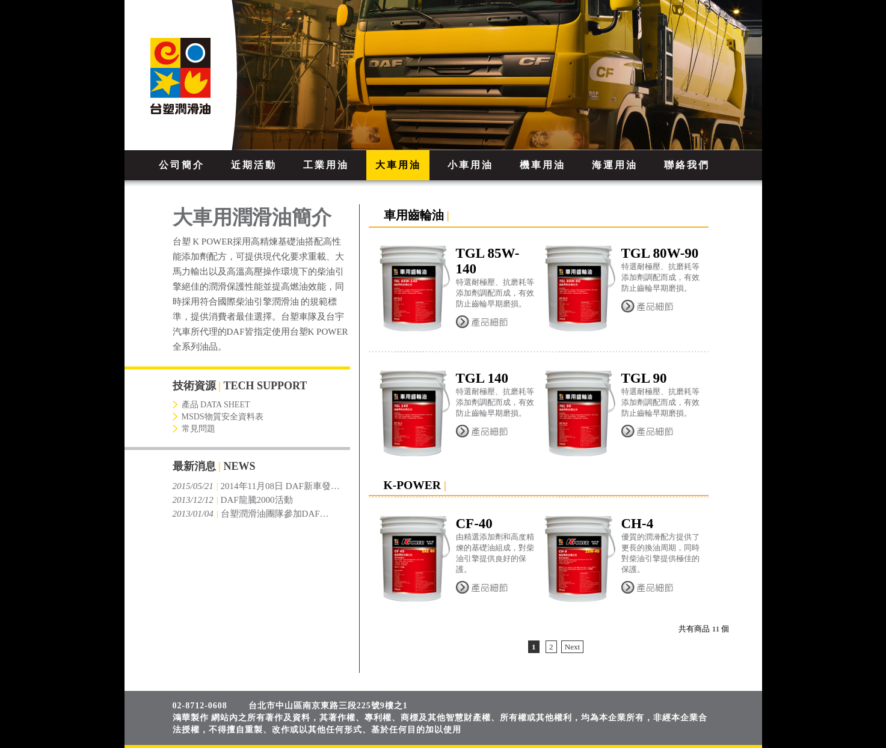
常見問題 (198, 428)
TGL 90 (644, 378)
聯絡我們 (687, 165)
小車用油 (470, 165)
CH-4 (637, 523)
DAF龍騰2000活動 (233, 500)
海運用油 (615, 165)
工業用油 (326, 165)
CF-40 (474, 523)
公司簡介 (182, 165)
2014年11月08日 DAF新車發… (256, 486)
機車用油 (542, 165)
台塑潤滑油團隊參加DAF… (251, 513)
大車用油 (398, 165)
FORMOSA (197, 75)
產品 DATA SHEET (216, 404)
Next (572, 646)
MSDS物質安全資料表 (222, 416)
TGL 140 (482, 378)
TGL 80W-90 (660, 253)
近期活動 (254, 165)
